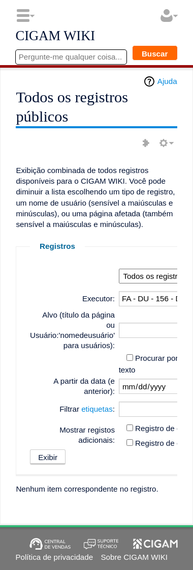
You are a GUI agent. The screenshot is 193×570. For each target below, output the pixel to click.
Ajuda (167, 81)
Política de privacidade (54, 557)
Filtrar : (87, 409)
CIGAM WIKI (55, 36)
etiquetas (97, 409)
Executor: (98, 298)
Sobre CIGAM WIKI (134, 557)
